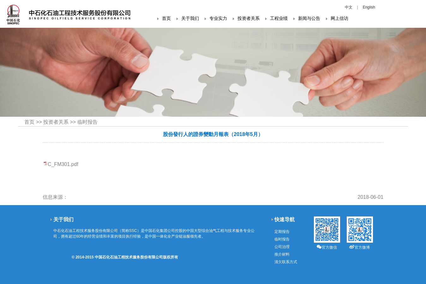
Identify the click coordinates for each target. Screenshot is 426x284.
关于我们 (190, 18)
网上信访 (339, 18)
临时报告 (87, 122)
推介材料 (282, 254)
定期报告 (282, 231)
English (369, 7)
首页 (166, 18)
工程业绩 (279, 18)
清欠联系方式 (285, 262)
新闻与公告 (309, 18)
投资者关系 (248, 18)
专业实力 (218, 18)
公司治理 (282, 247)
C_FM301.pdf (63, 164)
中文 (348, 7)
